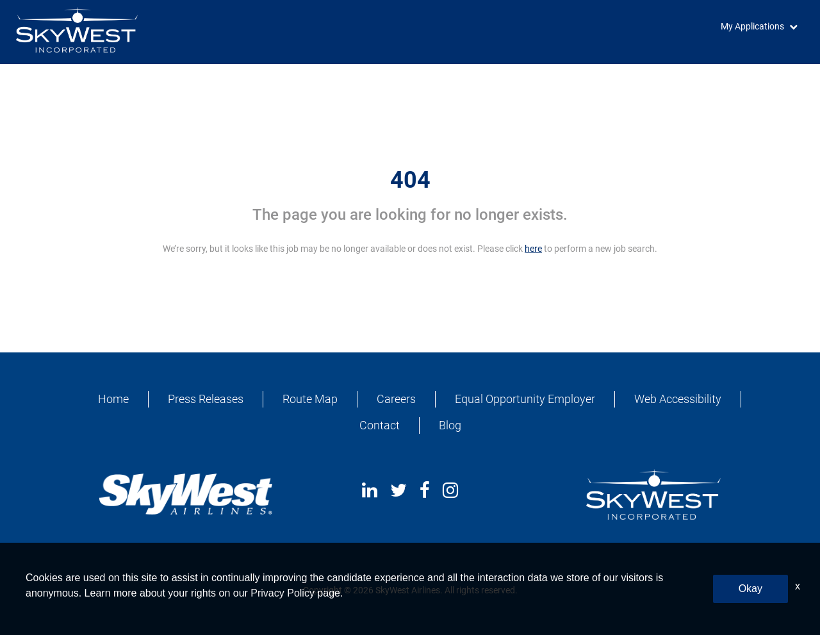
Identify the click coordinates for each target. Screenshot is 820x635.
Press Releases (205, 399)
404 (410, 180)
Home (113, 399)
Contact (379, 425)
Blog (450, 425)
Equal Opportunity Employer (525, 399)
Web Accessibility (677, 399)
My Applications (752, 26)
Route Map (310, 399)
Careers (396, 399)
